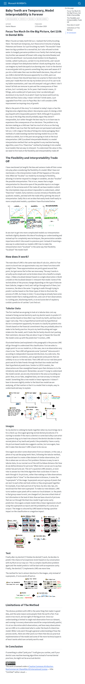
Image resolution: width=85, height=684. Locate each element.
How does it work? (73, 25)
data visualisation (12, 19)
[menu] (5, 3)
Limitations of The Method (73, 29)
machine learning (42, 19)
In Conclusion (71, 33)
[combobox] (79, 3)
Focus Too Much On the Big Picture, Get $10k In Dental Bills (74, 13)
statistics (23, 19)
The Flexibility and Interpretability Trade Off (74, 20)
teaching (31, 19)
